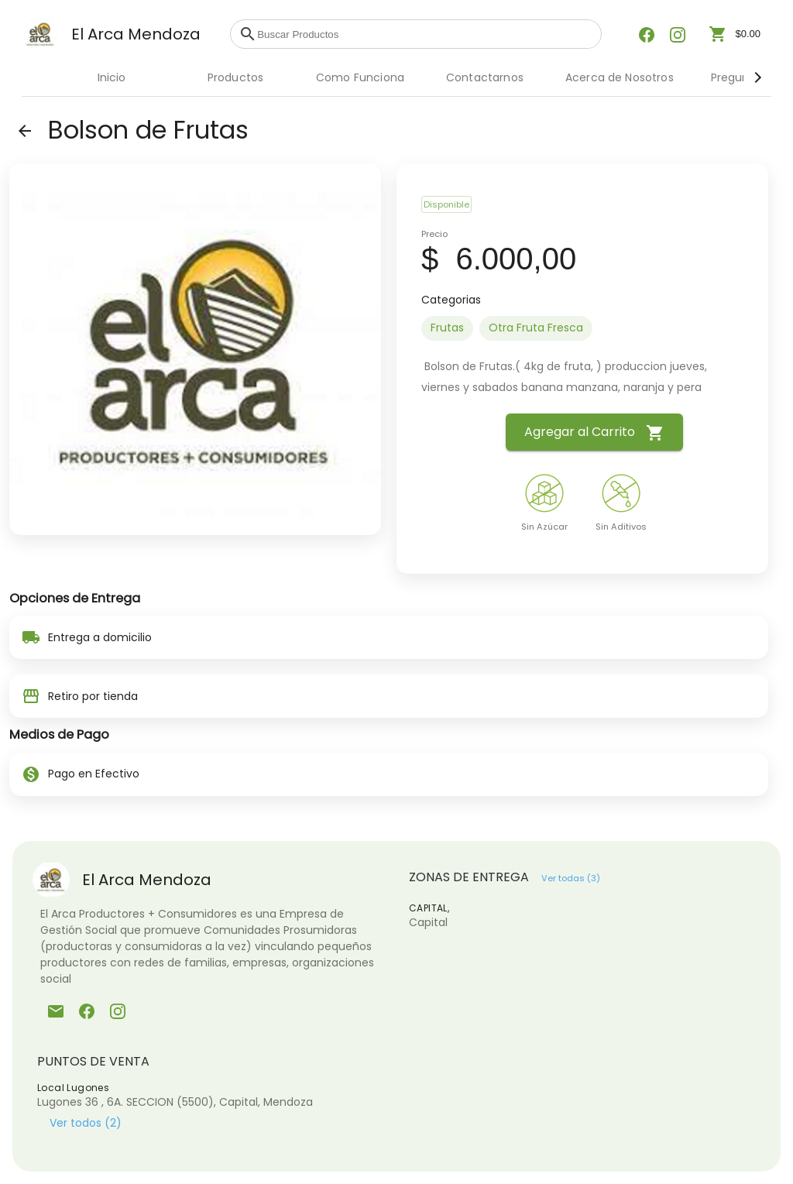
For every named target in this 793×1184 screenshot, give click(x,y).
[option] (447, 328)
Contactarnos (485, 77)
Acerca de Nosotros (619, 77)
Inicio (112, 77)
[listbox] (582, 328)
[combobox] (425, 34)
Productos (235, 77)
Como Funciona (360, 77)
